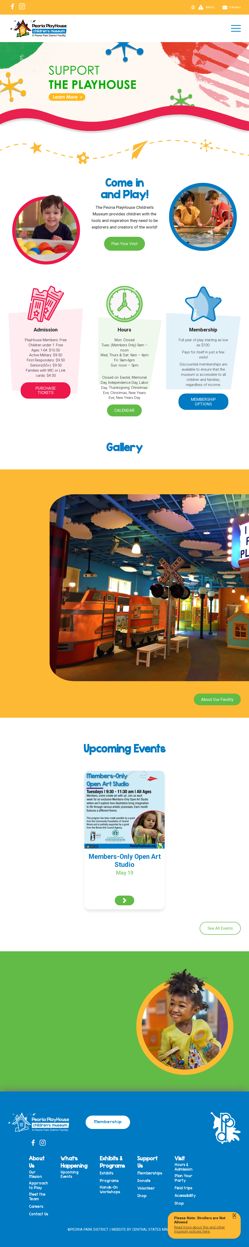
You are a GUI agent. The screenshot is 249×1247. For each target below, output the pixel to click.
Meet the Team (37, 1196)
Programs (109, 1180)
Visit (180, 1158)
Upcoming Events (70, 1174)
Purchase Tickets (46, 390)
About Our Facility (217, 699)
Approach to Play (38, 1185)
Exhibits (106, 1173)
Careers (231, 7)
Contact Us (38, 1214)
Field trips (183, 1188)
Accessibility (185, 1195)
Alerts (206, 7)
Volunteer (146, 1188)
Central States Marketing (157, 1229)
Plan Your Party (183, 1178)
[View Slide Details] (124, 97)
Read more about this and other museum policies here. (199, 1229)
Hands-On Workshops (110, 1189)
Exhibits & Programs (112, 1162)
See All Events (220, 928)
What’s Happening (74, 1162)
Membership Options (203, 401)
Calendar (124, 410)
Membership (108, 1121)
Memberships (149, 1173)
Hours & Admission (184, 1166)
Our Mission (35, 1174)
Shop (142, 1195)
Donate (144, 1180)
